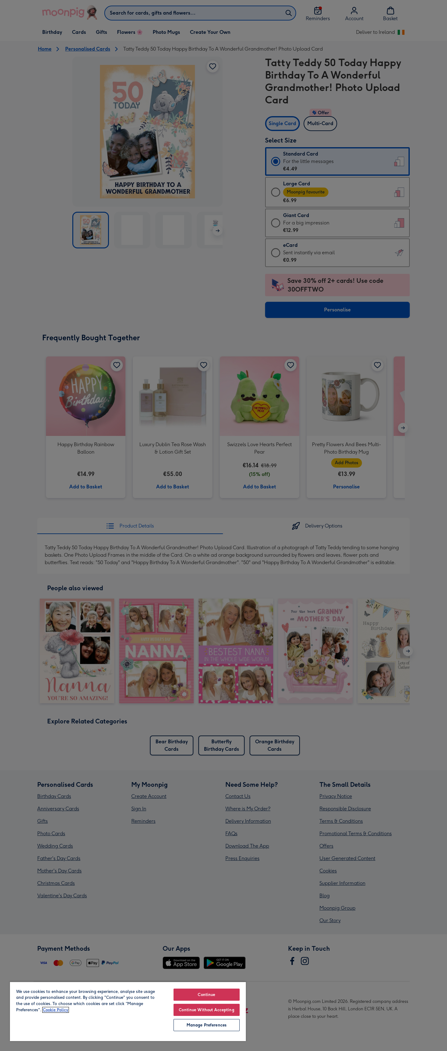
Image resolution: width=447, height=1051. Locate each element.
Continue (206, 994)
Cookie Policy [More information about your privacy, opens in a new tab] (55, 1010)
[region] (128, 1011)
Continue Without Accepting (206, 1010)
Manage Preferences (207, 1025)
